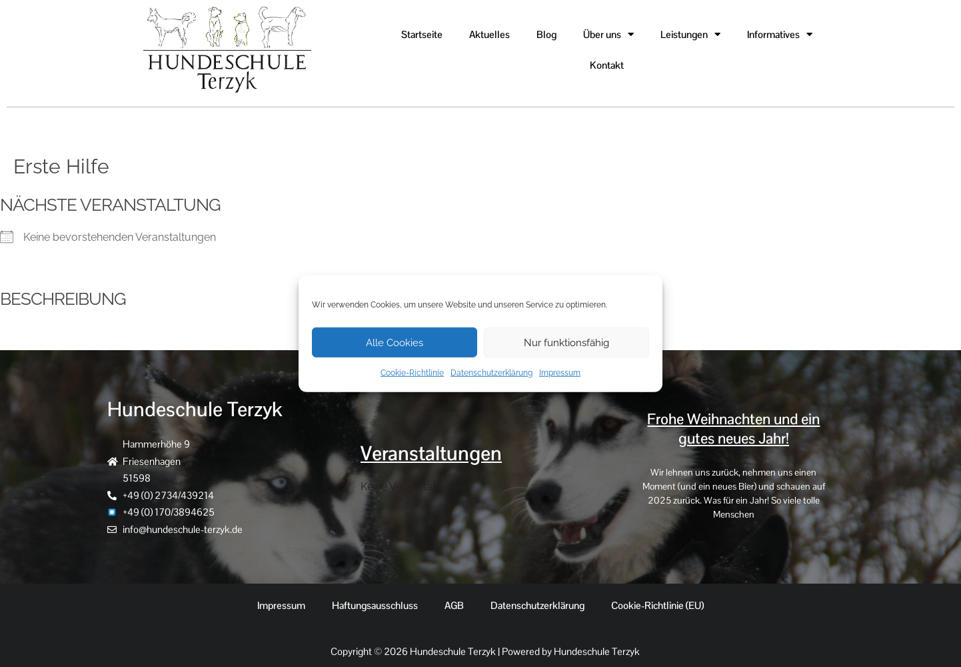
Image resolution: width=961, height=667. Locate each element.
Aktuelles (489, 34)
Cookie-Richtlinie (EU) (657, 605)
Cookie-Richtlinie (412, 373)
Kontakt (607, 65)
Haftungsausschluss (375, 605)
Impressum (559, 373)
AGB (454, 605)
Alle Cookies (394, 342)
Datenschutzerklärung (491, 373)
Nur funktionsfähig (566, 342)
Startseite (422, 34)
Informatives (779, 34)
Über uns (608, 34)
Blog (546, 34)
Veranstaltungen (431, 454)
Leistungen (690, 34)
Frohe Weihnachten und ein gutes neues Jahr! (733, 429)
